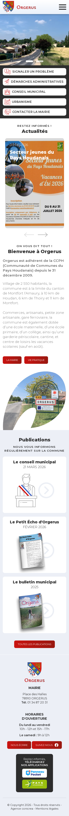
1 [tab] (29, 61)
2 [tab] (39, 61)
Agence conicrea (22, 808)
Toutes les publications (34, 644)
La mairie (12, 359)
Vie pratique (36, 359)
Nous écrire (19, 745)
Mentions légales (47, 808)
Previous (29, 234)
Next (43, 234)
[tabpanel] (34, 39)
